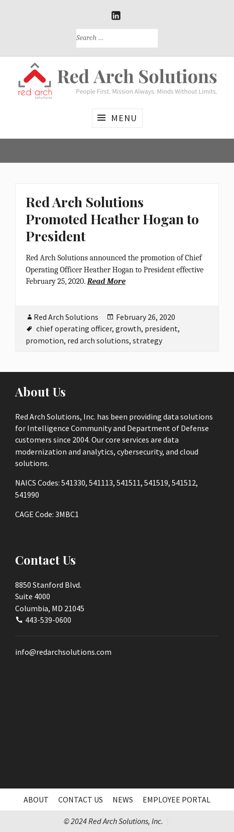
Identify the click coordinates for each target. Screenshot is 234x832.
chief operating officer (74, 328)
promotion (45, 340)
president (161, 328)
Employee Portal (176, 799)
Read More (106, 281)
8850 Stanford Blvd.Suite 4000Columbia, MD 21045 (49, 596)
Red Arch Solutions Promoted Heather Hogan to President (112, 218)
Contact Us (80, 799)
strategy (147, 340)
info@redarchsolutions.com (63, 652)
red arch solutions (98, 340)
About (36, 799)
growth (128, 328)
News (122, 799)
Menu (124, 118)
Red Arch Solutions (66, 317)
